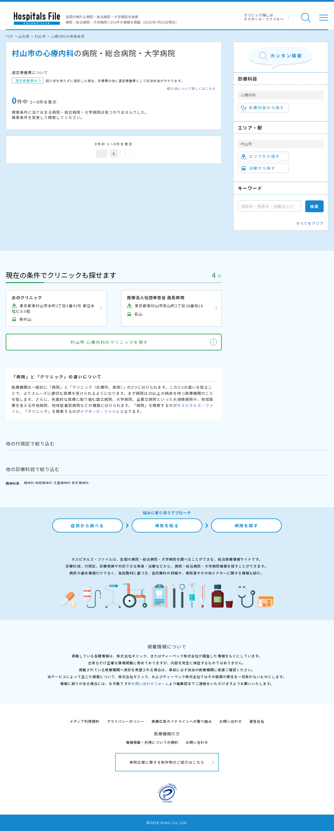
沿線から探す (258, 168)
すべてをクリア (310, 223)
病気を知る (167, 525)
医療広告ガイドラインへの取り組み (182, 721)
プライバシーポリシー (125, 721)
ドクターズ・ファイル (100, 411)
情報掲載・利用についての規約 (152, 742)
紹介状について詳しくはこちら (191, 88)
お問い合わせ (230, 721)
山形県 (24, 36)
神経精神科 (43, 482)
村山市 (40, 36)
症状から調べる (87, 525)
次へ (126, 153)
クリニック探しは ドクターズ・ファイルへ (264, 16)
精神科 (29, 482)
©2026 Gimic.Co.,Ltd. (167, 822)
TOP (10, 36)
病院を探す (247, 525)
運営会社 (256, 721)
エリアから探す (260, 156)
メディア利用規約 (84, 721)
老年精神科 (80, 482)
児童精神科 (62, 482)
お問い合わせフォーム (150, 683)
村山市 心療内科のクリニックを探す (109, 342)
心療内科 (58, 36)
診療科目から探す (262, 108)
